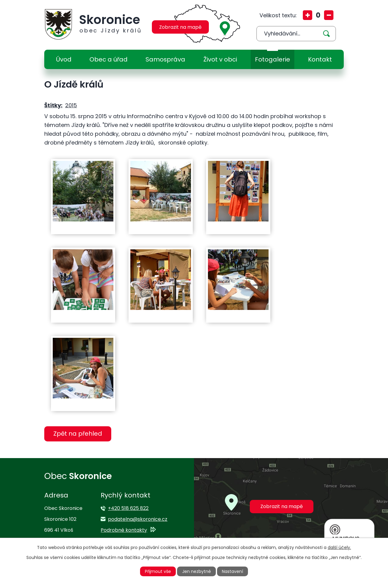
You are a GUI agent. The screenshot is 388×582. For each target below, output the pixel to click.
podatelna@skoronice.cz (137, 519)
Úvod (64, 59)
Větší (307, 15)
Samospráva (165, 59)
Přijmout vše (158, 571)
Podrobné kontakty (124, 530)
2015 (71, 105)
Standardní (318, 15)
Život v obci (220, 59)
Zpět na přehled (77, 433)
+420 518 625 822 (128, 508)
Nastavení (232, 571)
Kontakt (320, 59)
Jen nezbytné (196, 571)
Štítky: (53, 105)
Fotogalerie (272, 59)
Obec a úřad (108, 59)
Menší (328, 15)
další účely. (339, 547)
